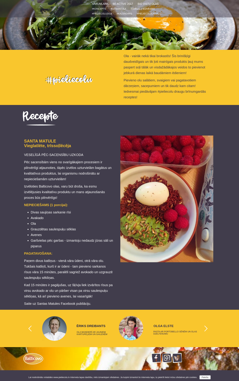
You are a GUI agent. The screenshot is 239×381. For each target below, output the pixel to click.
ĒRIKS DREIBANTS (91, 326)
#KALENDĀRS (124, 13)
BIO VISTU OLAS (148, 3)
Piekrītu (205, 377)
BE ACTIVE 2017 (123, 3)
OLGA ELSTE (164, 326)
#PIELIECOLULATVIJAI (149, 13)
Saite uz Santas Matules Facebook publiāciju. (57, 303)
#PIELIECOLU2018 (102, 13)
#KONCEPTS (99, 8)
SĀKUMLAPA (100, 3)
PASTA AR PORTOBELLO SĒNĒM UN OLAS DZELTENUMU (175, 333)
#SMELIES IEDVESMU (143, 8)
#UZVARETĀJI (118, 8)
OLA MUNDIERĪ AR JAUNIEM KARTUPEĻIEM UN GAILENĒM (92, 333)
